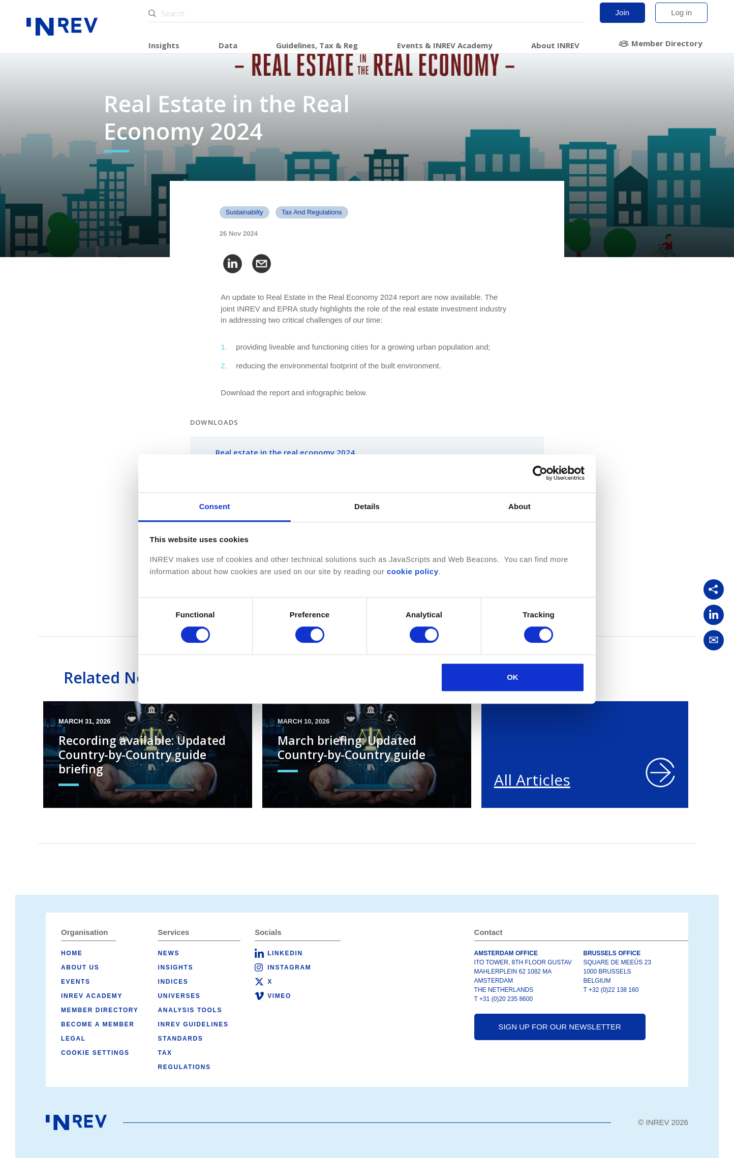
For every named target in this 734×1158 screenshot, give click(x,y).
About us (80, 967)
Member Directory (666, 43)
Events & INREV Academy (445, 45)
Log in (681, 12)
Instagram (289, 967)
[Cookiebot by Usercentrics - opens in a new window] (540, 473)
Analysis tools (190, 1010)
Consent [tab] (214, 506)
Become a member (97, 1024)
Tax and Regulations (312, 212)
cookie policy (413, 571)
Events (75, 981)
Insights (163, 45)
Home (71, 953)
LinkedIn (284, 953)
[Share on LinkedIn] (714, 615)
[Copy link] (714, 589)
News (168, 953)
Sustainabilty (244, 212)
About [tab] (519, 506)
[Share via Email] (714, 640)
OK (512, 677)
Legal (73, 1038)
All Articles (532, 779)
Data (228, 45)
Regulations (184, 1067)
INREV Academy (92, 995)
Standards (180, 1038)
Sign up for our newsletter (559, 1026)
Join (623, 12)
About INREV (555, 45)
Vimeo (279, 995)
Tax (165, 1052)
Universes (179, 995)
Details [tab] (367, 506)
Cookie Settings (95, 1052)
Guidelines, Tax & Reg (317, 45)
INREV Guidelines (193, 1024)
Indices (173, 981)
